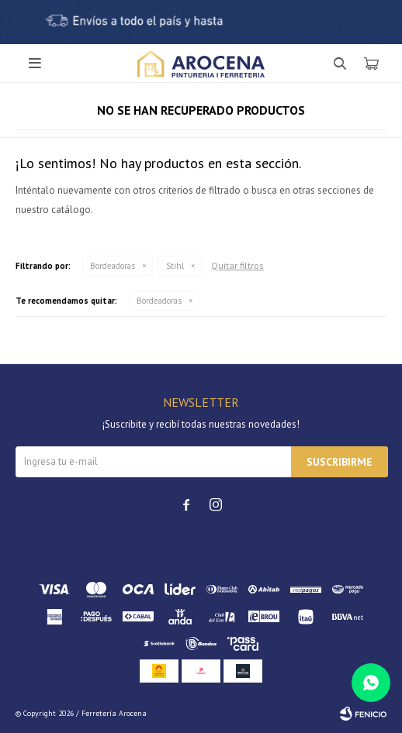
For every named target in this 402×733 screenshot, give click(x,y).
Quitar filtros (237, 265)
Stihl (175, 265)
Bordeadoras (112, 265)
